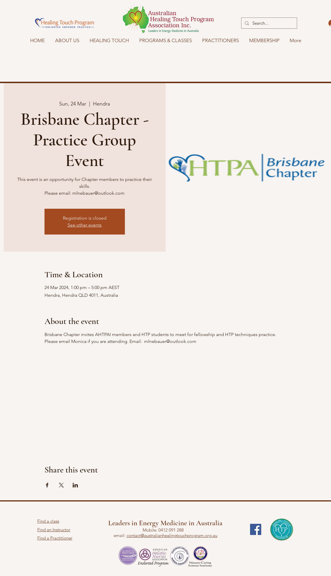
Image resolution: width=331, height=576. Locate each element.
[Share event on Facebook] (47, 485)
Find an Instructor (53, 529)
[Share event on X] (61, 485)
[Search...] (268, 23)
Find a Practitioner (54, 538)
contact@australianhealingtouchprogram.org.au (172, 535)
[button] (109, 40)
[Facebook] (255, 529)
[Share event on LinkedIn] (75, 485)
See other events (84, 225)
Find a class (48, 521)
